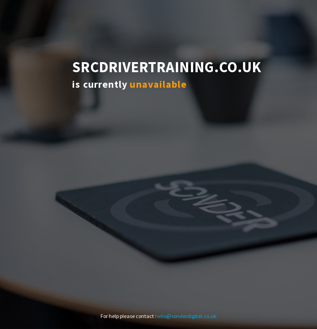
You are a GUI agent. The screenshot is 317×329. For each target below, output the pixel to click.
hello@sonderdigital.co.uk (186, 316)
